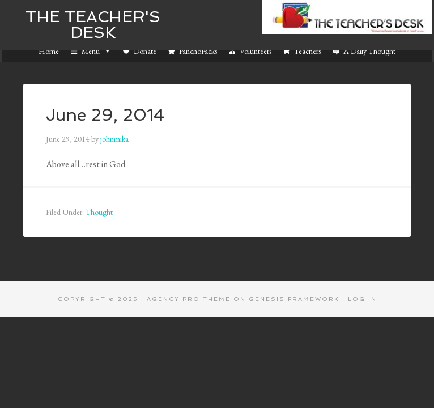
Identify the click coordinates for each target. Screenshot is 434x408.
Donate (145, 51)
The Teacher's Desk (92, 24)
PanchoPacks (198, 51)
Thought (99, 212)
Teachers (307, 51)
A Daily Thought (369, 51)
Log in (362, 299)
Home (49, 51)
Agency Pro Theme (189, 299)
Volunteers (255, 51)
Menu (96, 51)
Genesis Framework (294, 299)
